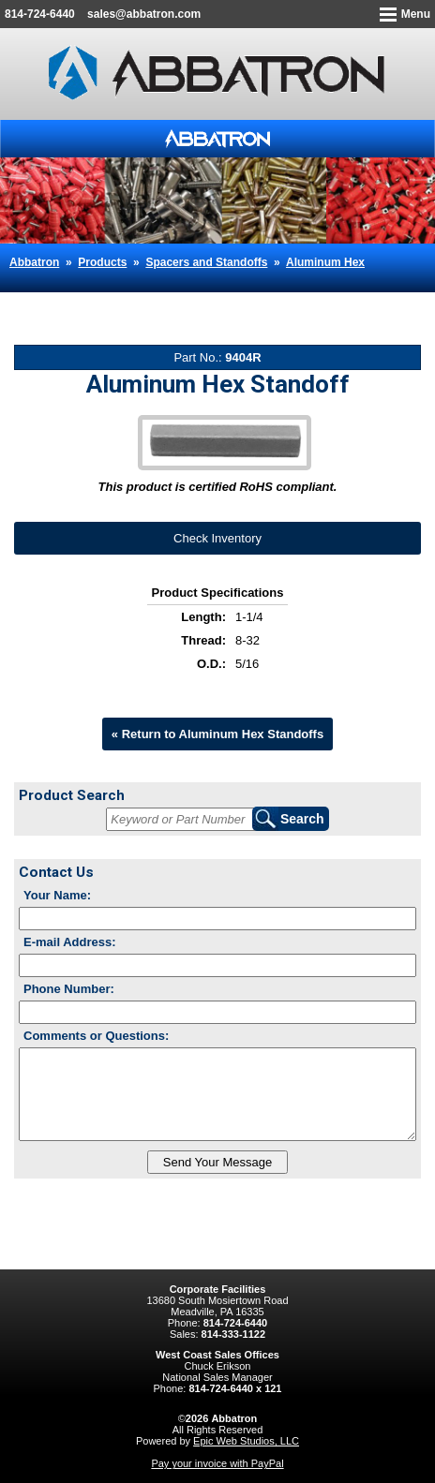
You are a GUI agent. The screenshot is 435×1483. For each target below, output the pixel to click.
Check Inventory (217, 538)
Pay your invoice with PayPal (217, 1463)
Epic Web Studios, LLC (246, 1440)
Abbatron (34, 262)
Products (102, 262)
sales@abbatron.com (144, 14)
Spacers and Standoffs (206, 262)
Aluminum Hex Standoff (143, 299)
